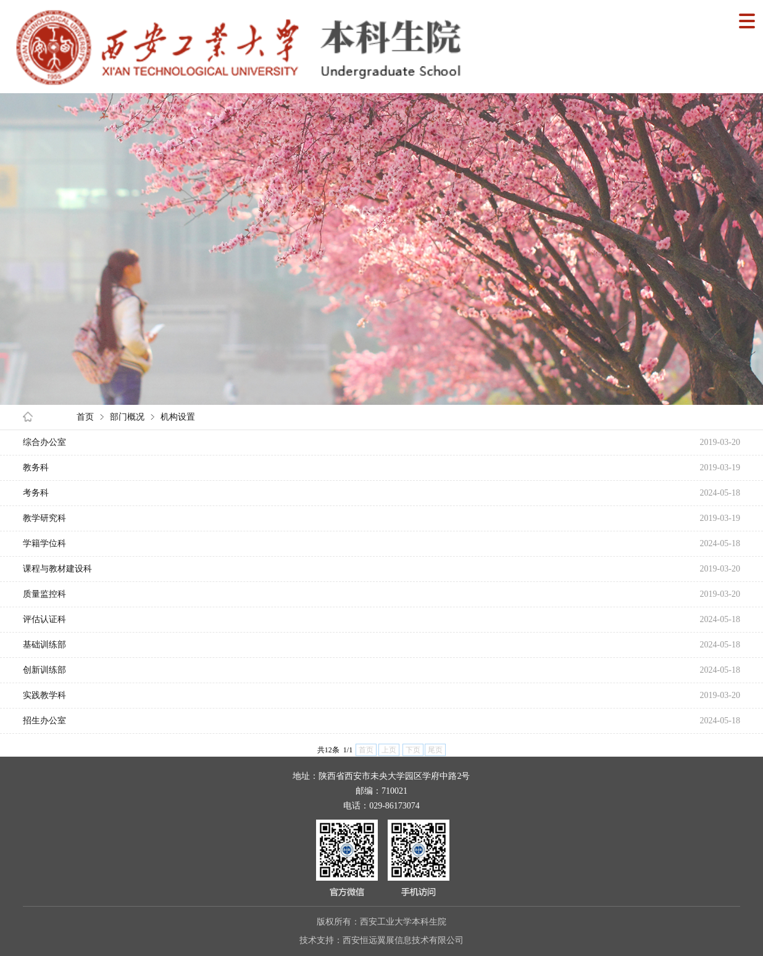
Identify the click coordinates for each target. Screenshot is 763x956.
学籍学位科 (44, 543)
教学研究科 (44, 518)
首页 (85, 417)
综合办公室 (44, 442)
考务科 (36, 492)
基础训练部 (44, 644)
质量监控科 (44, 594)
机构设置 (178, 417)
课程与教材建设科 (57, 568)
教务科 (36, 467)
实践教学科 (44, 695)
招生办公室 (44, 720)
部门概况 (127, 417)
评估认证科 (44, 619)
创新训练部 (44, 670)
